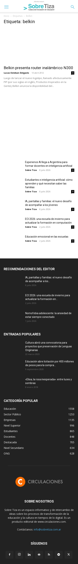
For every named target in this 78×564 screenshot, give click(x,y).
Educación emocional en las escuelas (46, 236)
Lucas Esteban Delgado (16, 72)
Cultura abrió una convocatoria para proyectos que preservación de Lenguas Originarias (48, 346)
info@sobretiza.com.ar (47, 529)
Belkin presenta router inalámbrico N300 (38, 68)
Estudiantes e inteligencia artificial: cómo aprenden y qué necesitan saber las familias (49, 183)
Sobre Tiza (31, 170)
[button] (6, 7)
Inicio (6, 16)
